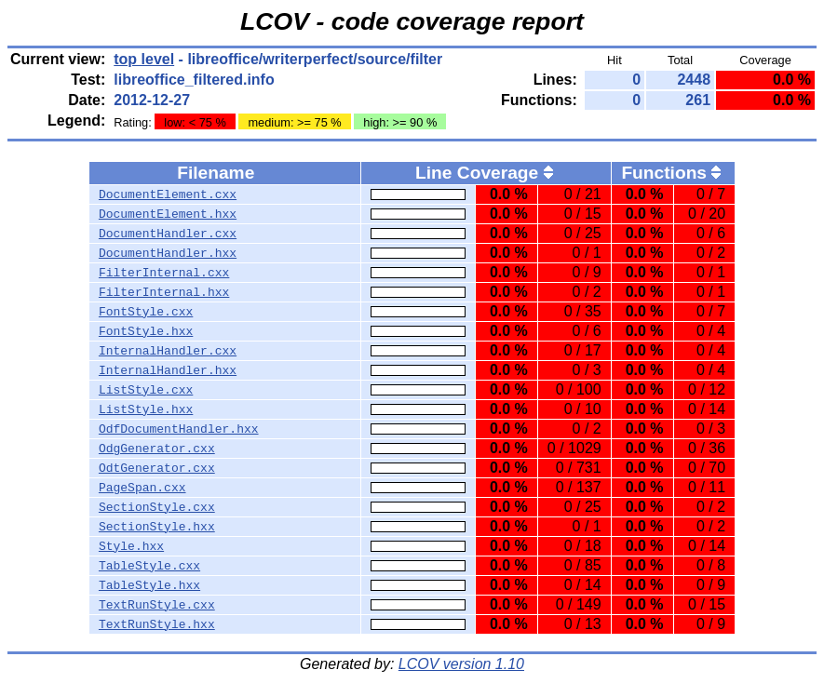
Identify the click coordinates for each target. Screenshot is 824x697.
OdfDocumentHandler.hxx (179, 429)
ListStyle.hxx (146, 409)
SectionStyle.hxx (157, 526)
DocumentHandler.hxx (167, 253)
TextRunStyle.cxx (157, 604)
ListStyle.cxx (146, 390)
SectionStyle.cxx (157, 507)
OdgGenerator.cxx (157, 448)
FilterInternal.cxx (164, 272)
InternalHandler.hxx (167, 370)
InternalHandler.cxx (167, 350)
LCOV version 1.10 (461, 664)
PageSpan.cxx (142, 487)
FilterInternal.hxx (164, 292)
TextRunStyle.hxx (157, 624)
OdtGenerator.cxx (157, 468)
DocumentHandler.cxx (167, 233)
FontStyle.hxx (146, 331)
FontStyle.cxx (146, 311)
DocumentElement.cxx (167, 194)
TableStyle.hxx (149, 585)
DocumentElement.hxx (167, 214)
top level (144, 59)
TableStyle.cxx (149, 565)
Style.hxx (131, 546)
